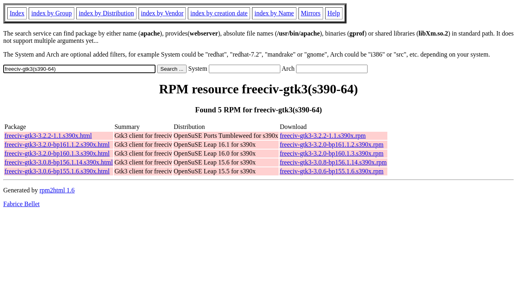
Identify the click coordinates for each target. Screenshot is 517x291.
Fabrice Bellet (21, 203)
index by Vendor (162, 13)
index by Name (274, 13)
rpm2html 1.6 (57, 190)
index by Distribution (106, 13)
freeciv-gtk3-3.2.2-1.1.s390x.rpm (323, 135)
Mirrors (311, 13)
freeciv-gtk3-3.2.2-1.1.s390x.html (48, 135)
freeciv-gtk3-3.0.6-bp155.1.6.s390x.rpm (332, 171)
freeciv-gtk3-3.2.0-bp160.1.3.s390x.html (56, 153)
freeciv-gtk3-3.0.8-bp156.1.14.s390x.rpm (333, 162)
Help (334, 13)
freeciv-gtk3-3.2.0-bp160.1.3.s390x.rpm (332, 153)
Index (17, 13)
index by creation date (219, 13)
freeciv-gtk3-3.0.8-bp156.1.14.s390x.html (58, 162)
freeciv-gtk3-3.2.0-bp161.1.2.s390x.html (56, 144)
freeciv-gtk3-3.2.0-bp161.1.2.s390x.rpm (332, 144)
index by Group (51, 13)
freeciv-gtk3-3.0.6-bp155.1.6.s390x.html (56, 171)
